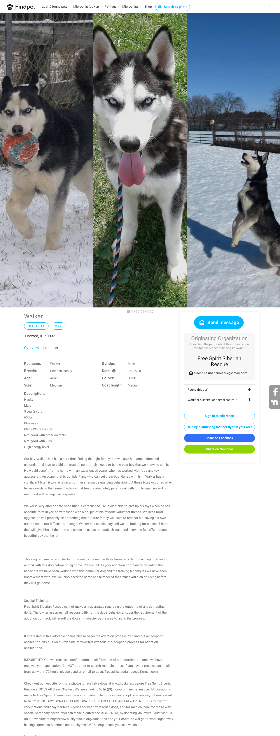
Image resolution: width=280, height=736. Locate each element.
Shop (148, 7)
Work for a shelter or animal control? (220, 400)
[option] (46, 160)
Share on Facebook (219, 438)
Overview (31, 348)
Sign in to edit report (219, 416)
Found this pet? (220, 389)
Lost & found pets (55, 7)
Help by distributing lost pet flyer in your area (219, 427)
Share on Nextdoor (219, 449)
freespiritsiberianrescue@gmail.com (220, 373)
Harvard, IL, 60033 (40, 336)
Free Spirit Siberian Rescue (219, 361)
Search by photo (173, 7)
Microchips (130, 7)
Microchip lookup (86, 7)
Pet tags (111, 7)
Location (50, 348)
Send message (219, 322)
